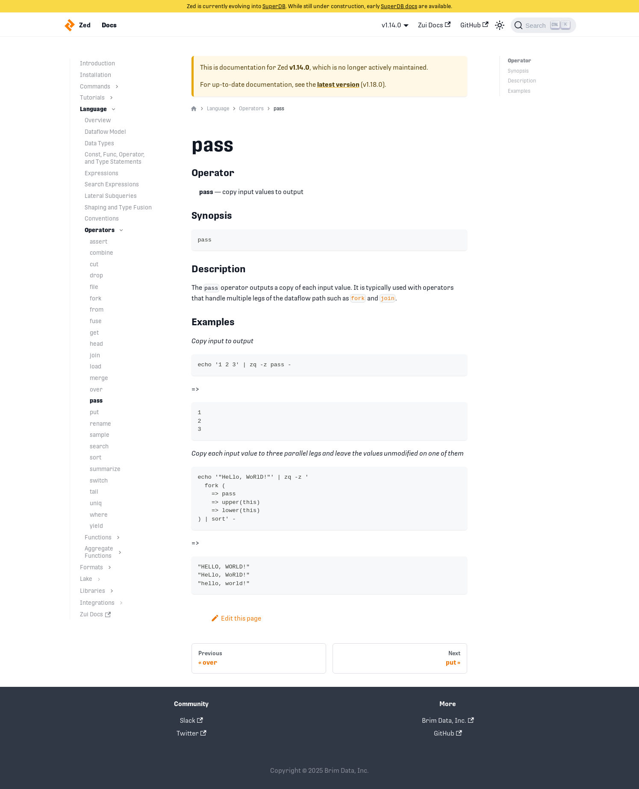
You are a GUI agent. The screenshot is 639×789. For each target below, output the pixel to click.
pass (96, 400)
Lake (86, 578)
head (96, 343)
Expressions (101, 173)
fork (95, 298)
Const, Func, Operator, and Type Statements (114, 158)
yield (96, 525)
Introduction (97, 63)
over (96, 389)
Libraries (92, 590)
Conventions (102, 218)
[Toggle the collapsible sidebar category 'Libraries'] (112, 591)
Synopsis (518, 71)
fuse (96, 321)
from (96, 309)
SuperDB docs (399, 6)
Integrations (97, 602)
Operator (519, 61)
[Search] (543, 25)
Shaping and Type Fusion (118, 207)
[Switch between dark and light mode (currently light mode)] (499, 25)
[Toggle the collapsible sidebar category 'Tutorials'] (111, 98)
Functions (98, 537)
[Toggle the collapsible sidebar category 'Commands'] (117, 86)
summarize (105, 468)
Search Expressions (112, 184)
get (94, 332)
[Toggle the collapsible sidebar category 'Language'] (113, 109)
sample (99, 434)
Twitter (191, 733)
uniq (96, 503)
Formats (91, 567)
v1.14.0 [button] (391, 25)
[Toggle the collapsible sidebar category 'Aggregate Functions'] (120, 552)
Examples (519, 91)
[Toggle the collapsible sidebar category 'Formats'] (110, 567)
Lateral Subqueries (111, 195)
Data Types (99, 143)
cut (94, 264)
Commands (95, 86)
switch (99, 480)
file (94, 286)
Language (93, 109)
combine (101, 252)
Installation (95, 74)
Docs (109, 25)
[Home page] (193, 109)
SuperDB (274, 6)
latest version (338, 84)
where (99, 514)
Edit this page (236, 618)
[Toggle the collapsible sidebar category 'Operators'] (121, 230)
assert (98, 241)
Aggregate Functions (99, 552)
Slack (191, 720)
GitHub (474, 25)
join (95, 355)
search (99, 446)
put (94, 412)
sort (95, 457)
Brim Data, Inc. (448, 720)
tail (94, 491)
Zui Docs (434, 25)
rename (100, 423)
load (95, 366)
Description (522, 81)
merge (99, 377)
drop (96, 275)
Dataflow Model (105, 131)
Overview (98, 120)
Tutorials (92, 97)
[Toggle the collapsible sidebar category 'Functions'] (118, 537)
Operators (100, 230)
